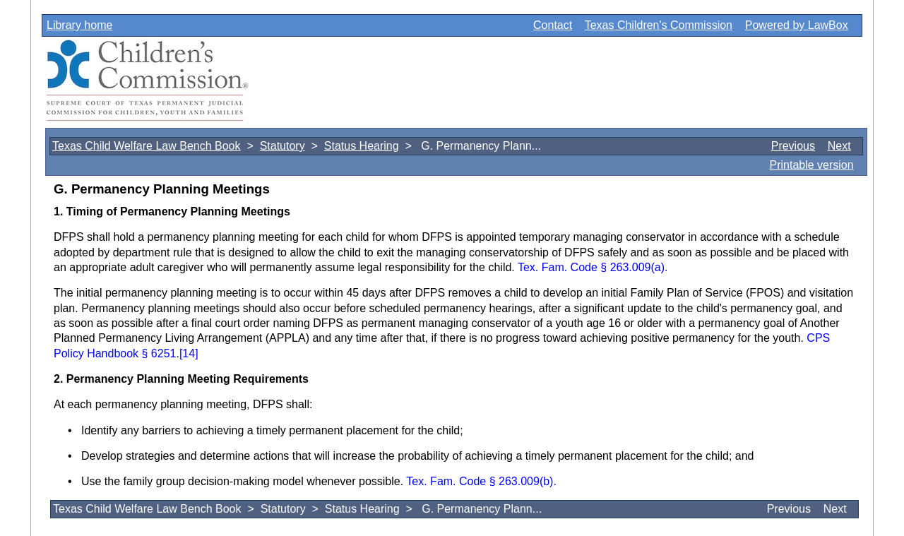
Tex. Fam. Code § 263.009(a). (593, 267)
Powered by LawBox (796, 25)
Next (839, 146)
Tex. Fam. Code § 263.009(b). (481, 481)
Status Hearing (361, 146)
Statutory (282, 146)
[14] (188, 353)
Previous (793, 146)
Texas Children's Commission (658, 25)
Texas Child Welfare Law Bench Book (146, 146)
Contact (552, 25)
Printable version (811, 165)
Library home (79, 25)
